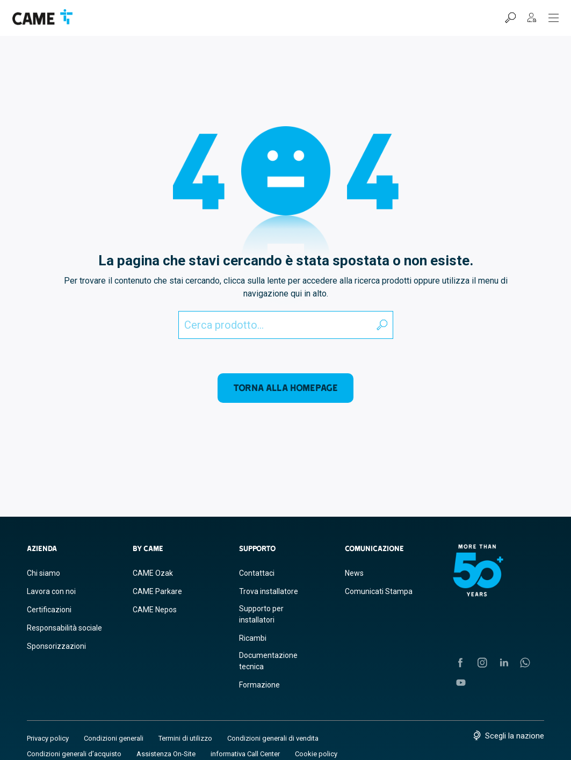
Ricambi (252, 638)
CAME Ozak (153, 573)
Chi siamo (43, 573)
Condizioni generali (113, 738)
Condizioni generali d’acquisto (74, 754)
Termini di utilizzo (185, 738)
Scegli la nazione (514, 736)
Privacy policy (48, 738)
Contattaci (256, 573)
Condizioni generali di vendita (273, 738)
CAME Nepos (155, 609)
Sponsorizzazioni (56, 646)
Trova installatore (268, 591)
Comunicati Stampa (379, 591)
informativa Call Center (245, 754)
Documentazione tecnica (268, 661)
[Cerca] (510, 18)
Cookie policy (316, 754)
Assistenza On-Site (166, 754)
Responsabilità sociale (64, 628)
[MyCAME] (532, 18)
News (354, 573)
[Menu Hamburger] (554, 18)
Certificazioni (49, 609)
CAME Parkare (157, 591)
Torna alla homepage (285, 387)
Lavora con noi (51, 591)
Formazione (259, 685)
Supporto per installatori (261, 614)
